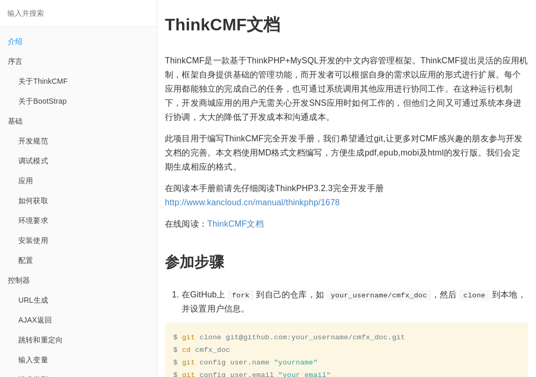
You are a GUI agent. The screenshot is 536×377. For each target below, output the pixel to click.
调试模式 (33, 161)
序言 (15, 61)
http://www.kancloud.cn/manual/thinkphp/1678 (252, 202)
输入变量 (33, 360)
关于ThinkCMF (43, 81)
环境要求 (33, 220)
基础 (15, 121)
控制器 (19, 280)
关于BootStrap (42, 101)
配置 (25, 260)
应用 (25, 180)
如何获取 (33, 200)
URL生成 (33, 300)
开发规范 (33, 141)
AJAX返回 (35, 320)
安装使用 (33, 240)
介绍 (15, 41)
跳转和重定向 (40, 340)
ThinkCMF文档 (235, 223)
